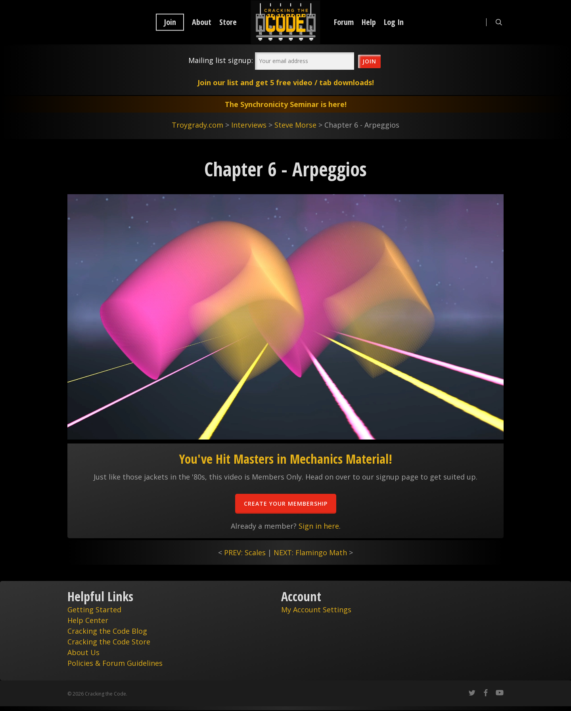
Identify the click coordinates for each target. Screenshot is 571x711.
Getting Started (94, 609)
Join (170, 22)
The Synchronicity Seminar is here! (286, 104)
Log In (394, 22)
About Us (83, 652)
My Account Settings (316, 609)
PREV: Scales (245, 552)
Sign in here (319, 526)
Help (369, 22)
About (201, 22)
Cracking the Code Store (108, 641)
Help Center (87, 620)
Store (228, 22)
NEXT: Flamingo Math (310, 552)
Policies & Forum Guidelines (115, 663)
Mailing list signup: (220, 60)
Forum (344, 22)
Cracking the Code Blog (107, 631)
